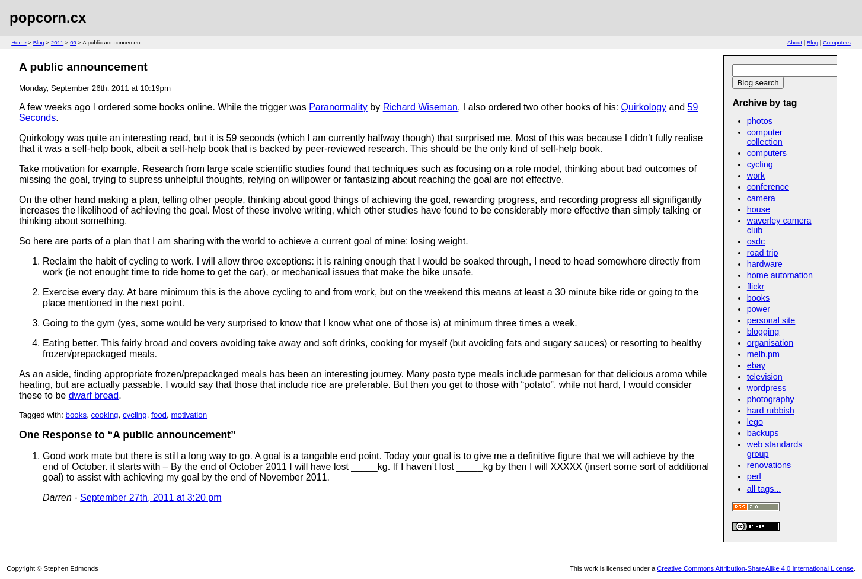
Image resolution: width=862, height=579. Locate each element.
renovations (769, 465)
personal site (771, 320)
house (758, 209)
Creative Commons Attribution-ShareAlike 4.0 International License (755, 568)
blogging (763, 331)
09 (73, 42)
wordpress (766, 388)
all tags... (764, 489)
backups (763, 433)
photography (770, 399)
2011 (57, 42)
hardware (765, 264)
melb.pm (763, 354)
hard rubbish (770, 410)
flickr (756, 286)
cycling (135, 415)
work (756, 175)
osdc (756, 241)
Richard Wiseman (420, 107)
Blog (38, 42)
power (758, 309)
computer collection (765, 137)
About (794, 42)
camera (761, 198)
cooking (105, 415)
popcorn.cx (47, 17)
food (159, 415)
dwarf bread (94, 395)
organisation (770, 343)
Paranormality (338, 107)
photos (759, 121)
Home (19, 42)
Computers (837, 42)
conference (768, 187)
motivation (189, 415)
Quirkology (643, 107)
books (76, 415)
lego (755, 422)
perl (754, 476)
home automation (780, 275)
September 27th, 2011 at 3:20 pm (150, 497)
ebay (756, 365)
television (765, 376)
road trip (762, 252)
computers (767, 153)
